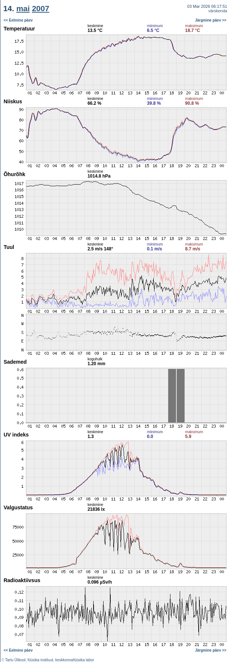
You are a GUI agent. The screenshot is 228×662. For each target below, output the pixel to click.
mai (23, 8)
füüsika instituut (40, 660)
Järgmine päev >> (211, 20)
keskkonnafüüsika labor (74, 660)
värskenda (217, 11)
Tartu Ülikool (15, 660)
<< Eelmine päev (18, 20)
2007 (40, 8)
